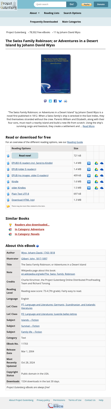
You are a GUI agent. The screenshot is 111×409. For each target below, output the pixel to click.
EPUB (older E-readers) (24, 169)
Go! (72, 4)
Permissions (59, 400)
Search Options (72, 13)
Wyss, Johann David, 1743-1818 (38, 252)
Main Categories (71, 21)
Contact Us (90, 400)
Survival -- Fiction (30, 326)
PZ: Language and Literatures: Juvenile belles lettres (49, 314)
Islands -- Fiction (30, 320)
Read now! (25, 155)
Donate (101, 4)
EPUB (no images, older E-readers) (30, 175)
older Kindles (19, 187)
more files (26, 206)
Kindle (15, 181)
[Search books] (50, 4)
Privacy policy (43, 400)
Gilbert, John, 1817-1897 (34, 258)
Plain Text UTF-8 (20, 193)
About (35, 13)
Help (101, 400)
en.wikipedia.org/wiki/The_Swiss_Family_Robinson (48, 274)
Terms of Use (75, 400)
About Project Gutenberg (21, 400)
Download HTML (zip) (23, 199)
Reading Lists (51, 13)
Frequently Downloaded (44, 21)
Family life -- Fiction (31, 331)
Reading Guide (75, 142)
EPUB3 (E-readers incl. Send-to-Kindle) (32, 163)
